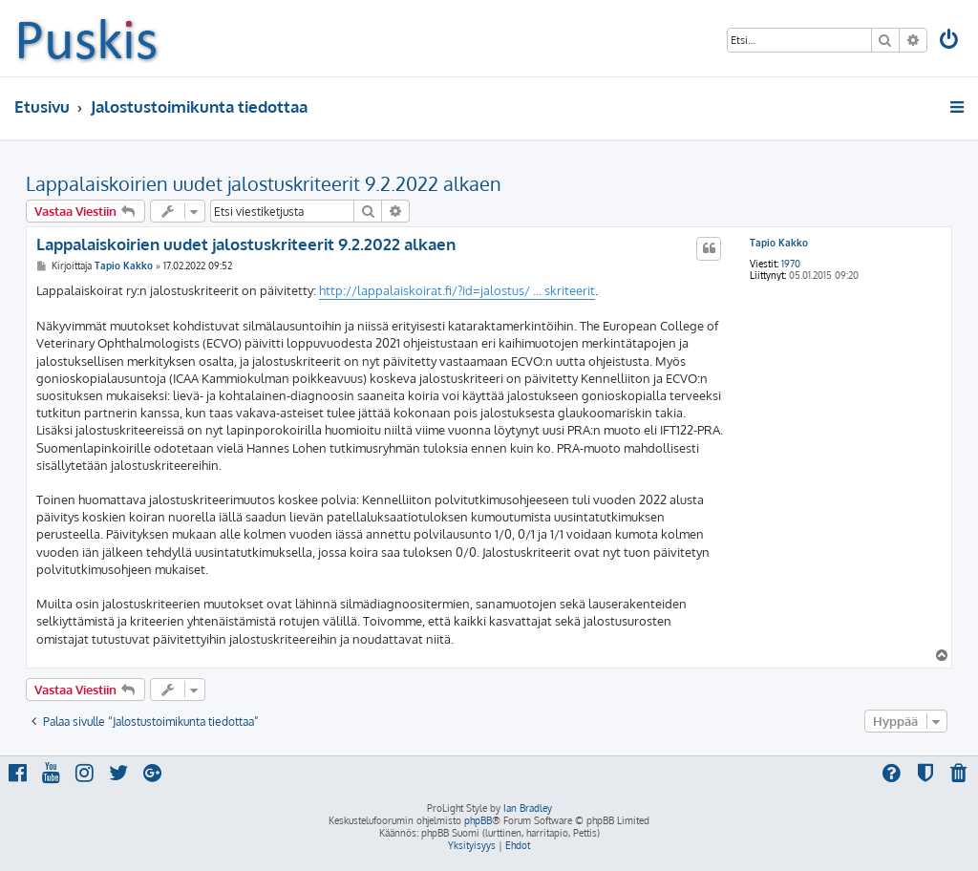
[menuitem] (950, 41)
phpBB (478, 820)
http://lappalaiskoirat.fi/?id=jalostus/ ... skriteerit (457, 290)
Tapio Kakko (779, 242)
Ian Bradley (527, 808)
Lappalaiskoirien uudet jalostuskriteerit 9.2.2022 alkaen (263, 183)
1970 (790, 263)
